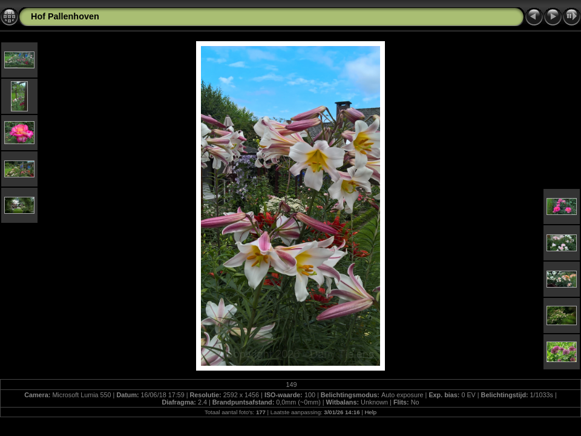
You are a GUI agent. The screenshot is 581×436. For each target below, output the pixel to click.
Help (370, 412)
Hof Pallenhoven (65, 16)
